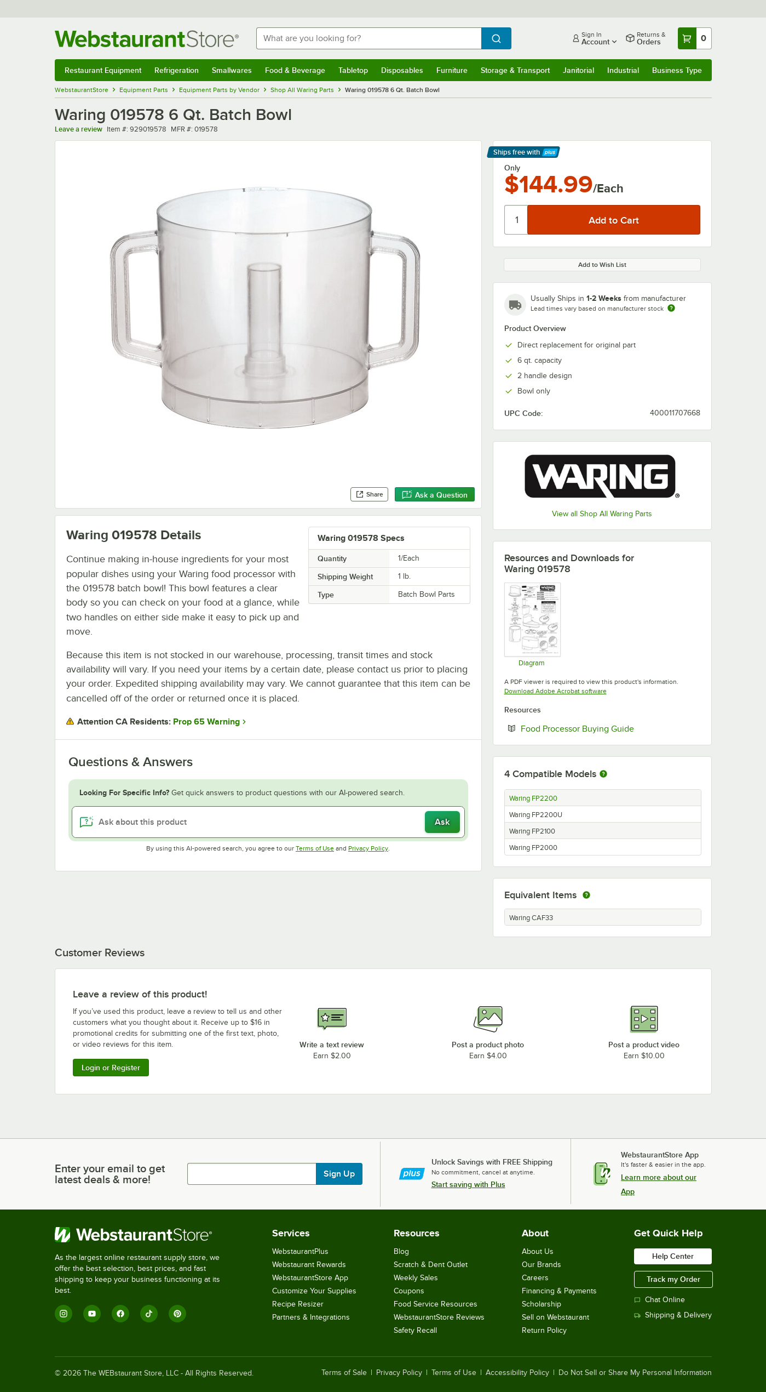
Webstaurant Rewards (309, 1264)
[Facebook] (120, 1313)
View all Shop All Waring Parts (602, 514)
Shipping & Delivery (673, 1315)
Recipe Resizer (298, 1304)
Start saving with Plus (468, 1184)
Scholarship (541, 1304)
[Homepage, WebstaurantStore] (147, 38)
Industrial (623, 70)
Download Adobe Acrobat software (555, 691)
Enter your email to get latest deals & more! (110, 1174)
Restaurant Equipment (103, 70)
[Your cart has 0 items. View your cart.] (695, 38)
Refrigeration (176, 70)
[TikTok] (149, 1313)
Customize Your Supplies (314, 1291)
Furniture (452, 70)
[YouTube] (92, 1313)
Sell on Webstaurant (555, 1317)
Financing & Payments (559, 1291)
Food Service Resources (435, 1304)
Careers (535, 1278)
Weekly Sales (416, 1278)
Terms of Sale (344, 1373)
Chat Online (659, 1300)
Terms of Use (315, 848)
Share (369, 494)
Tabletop (353, 70)
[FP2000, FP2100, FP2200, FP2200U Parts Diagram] (532, 624)
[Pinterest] (177, 1313)
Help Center (673, 1256)
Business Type (677, 70)
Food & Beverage (295, 70)
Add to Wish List (602, 265)
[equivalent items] (586, 895)
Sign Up (339, 1174)
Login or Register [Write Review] (111, 1067)
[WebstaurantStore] (145, 1234)
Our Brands (541, 1264)
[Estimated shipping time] (671, 308)
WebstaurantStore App (310, 1278)
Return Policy (544, 1330)
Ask (442, 822)
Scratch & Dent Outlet (431, 1264)
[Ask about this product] (268, 822)
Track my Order (673, 1279)
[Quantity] (516, 220)
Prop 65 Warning (206, 722)
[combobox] (368, 38)
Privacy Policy (368, 848)
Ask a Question (435, 495)
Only (512, 167)
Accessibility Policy (517, 1373)
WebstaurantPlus (300, 1251)
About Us (538, 1251)
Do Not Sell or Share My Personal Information (635, 1373)
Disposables (402, 70)
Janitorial (578, 70)
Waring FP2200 (533, 798)
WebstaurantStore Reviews (439, 1317)
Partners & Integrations (311, 1317)
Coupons (409, 1291)
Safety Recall (415, 1330)
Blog (401, 1251)
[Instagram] (63, 1313)
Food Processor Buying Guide (610, 728)
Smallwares (232, 70)
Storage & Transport (515, 70)
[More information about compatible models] (603, 774)
